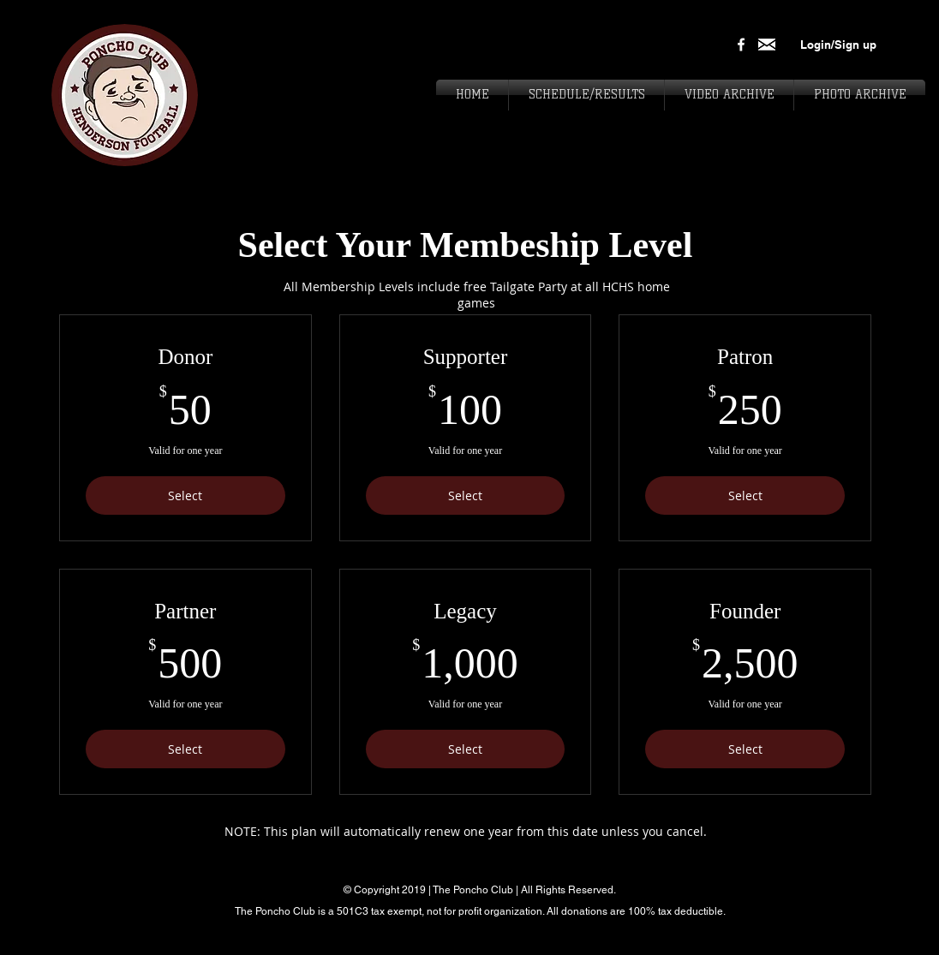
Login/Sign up (838, 44)
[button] (859, 95)
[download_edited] (766, 44)
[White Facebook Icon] (741, 44)
